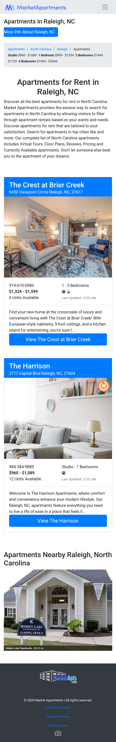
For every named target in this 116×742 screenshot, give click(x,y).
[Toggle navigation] (105, 7)
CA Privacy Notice (58, 707)
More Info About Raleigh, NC (29, 32)
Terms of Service (58, 717)
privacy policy (58, 725)
